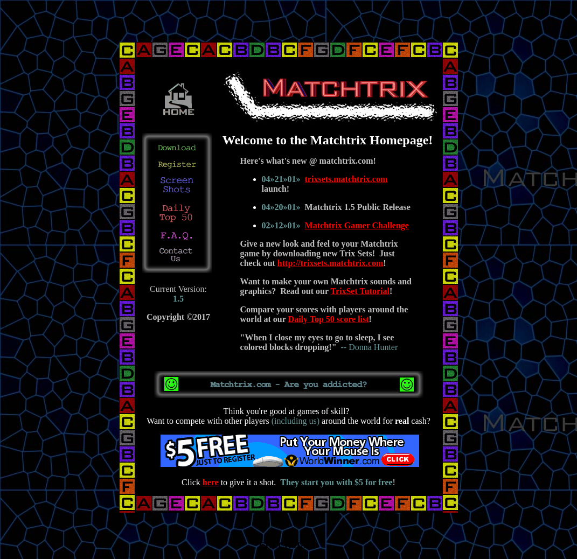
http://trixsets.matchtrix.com (330, 263)
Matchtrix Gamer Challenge (357, 225)
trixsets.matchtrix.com (346, 179)
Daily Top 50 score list (328, 319)
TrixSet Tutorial (360, 291)
